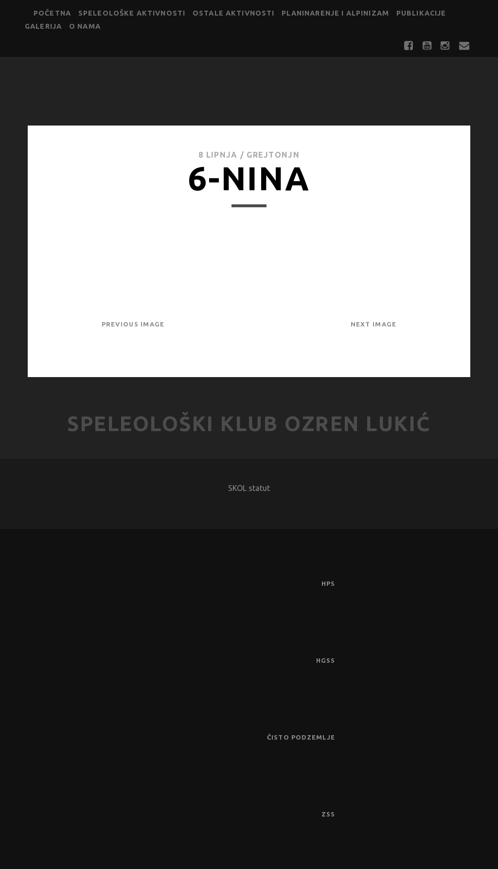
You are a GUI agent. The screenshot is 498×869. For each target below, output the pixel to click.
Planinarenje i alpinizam (335, 13)
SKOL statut (249, 488)
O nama (85, 26)
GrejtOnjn (273, 154)
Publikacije (421, 13)
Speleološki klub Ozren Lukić (249, 423)
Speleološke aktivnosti (131, 13)
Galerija (43, 26)
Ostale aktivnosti (234, 13)
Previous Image (133, 324)
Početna (52, 13)
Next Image (374, 324)
